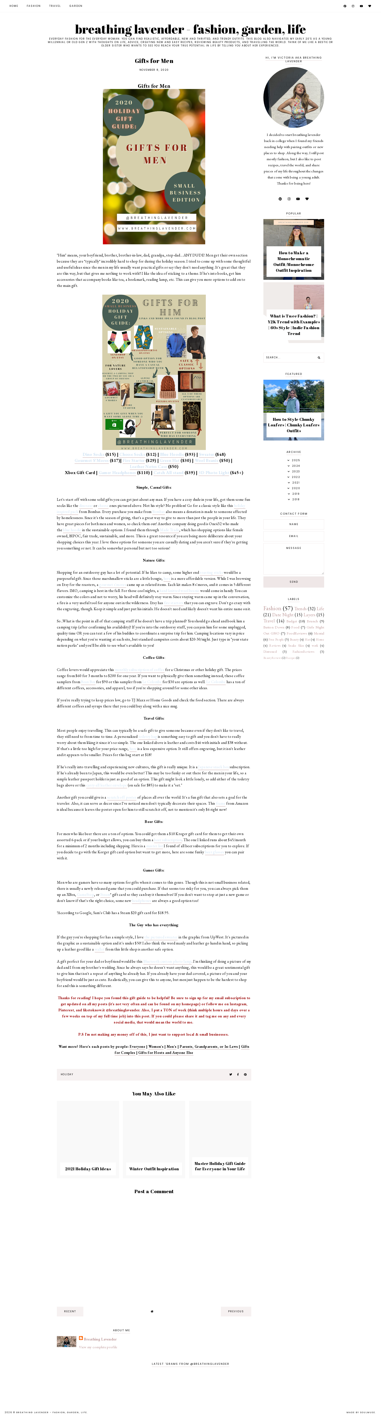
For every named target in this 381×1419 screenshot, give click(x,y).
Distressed (270, 651)
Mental (319, 633)
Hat (307, 639)
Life (320, 608)
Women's (156, 1046)
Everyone (137, 1046)
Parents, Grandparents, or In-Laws (209, 1046)
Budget (291, 621)
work (315, 645)
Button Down (274, 627)
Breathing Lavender (100, 1339)
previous (236, 1311)
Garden (76, 6)
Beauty (294, 639)
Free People (276, 639)
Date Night (283, 614)
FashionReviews (303, 651)
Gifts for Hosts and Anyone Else (165, 1052)
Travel (55, 6)
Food (295, 627)
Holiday (67, 1074)
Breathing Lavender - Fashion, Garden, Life (190, 29)
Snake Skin (296, 645)
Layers (309, 614)
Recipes (290, 658)
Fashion (34, 6)
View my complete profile (98, 1347)
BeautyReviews (272, 658)
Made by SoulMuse (360, 1412)
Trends (300, 608)
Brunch (312, 621)
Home (13, 6)
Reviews (274, 645)
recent (70, 1311)
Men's (172, 1046)
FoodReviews (297, 633)
